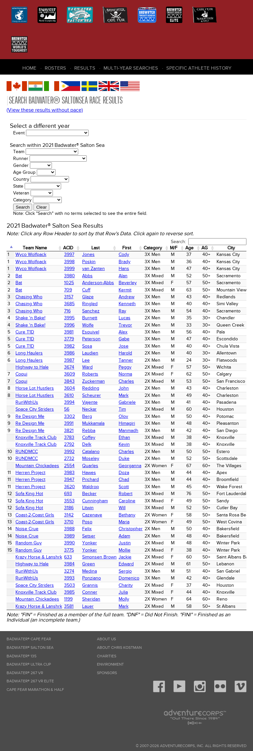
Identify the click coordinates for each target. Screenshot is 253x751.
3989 (69, 536)
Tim (122, 409)
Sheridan (91, 599)
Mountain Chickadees (37, 465)
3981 (69, 332)
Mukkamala (93, 423)
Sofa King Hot (29, 493)
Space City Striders (34, 409)
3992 (69, 451)
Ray (122, 311)
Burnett (89, 318)
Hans (124, 268)
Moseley (90, 458)
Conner (89, 592)
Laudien (90, 353)
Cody (124, 254)
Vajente (90, 402)
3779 (69, 339)
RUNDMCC (26, 451)
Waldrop (90, 486)
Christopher (131, 529)
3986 (69, 353)
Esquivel (90, 332)
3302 (69, 416)
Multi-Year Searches (131, 68)
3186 (69, 508)
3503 (69, 585)
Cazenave (92, 515)
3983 (69, 472)
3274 (69, 571)
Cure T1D (24, 332)
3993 (69, 578)
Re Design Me (29, 416)
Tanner (126, 360)
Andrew (126, 297)
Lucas (124, 318)
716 (67, 311)
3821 (69, 430)
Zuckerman (93, 381)
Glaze (88, 297)
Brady (124, 261)
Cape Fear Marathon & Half (35, 690)
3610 (69, 395)
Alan (123, 276)
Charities (106, 656)
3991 (69, 423)
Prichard (90, 479)
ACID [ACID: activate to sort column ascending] (68, 248)
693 (68, 493)
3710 (69, 522)
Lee (86, 360)
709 (68, 290)
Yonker (89, 543)
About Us (106, 639)
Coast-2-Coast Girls (34, 515)
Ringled (90, 304)
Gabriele (127, 402)
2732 (69, 458)
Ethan (124, 437)
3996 (69, 325)
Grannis (90, 585)
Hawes (89, 472)
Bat (18, 276)
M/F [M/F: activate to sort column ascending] (173, 248)
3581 (69, 606)
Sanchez (91, 311)
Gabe (124, 339)
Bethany (127, 515)
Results (84, 68)
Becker (89, 493)
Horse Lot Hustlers (34, 388)
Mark (123, 395)
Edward (126, 564)
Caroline (127, 501)
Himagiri (127, 423)
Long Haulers (29, 353)
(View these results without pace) (45, 110)
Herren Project (30, 472)
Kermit (125, 290)
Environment (110, 664)
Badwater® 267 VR (25, 673)
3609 (69, 374)
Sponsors (107, 673)
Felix (87, 529)
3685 (69, 304)
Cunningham (95, 501)
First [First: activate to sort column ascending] (126, 248)
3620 (69, 486)
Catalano (91, 451)
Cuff (86, 290)
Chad (124, 479)
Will (122, 508)
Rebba (88, 430)
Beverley (128, 282)
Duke (124, 458)
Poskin (89, 261)
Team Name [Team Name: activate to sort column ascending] (35, 248)
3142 (69, 515)
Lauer (88, 606)
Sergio (125, 571)
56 (66, 409)
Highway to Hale (32, 367)
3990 (69, 543)
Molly (124, 599)
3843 (69, 381)
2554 (69, 465)
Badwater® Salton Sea (30, 648)
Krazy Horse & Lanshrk (38, 557)
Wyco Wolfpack (30, 254)
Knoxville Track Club (36, 437)
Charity (126, 585)
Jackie (125, 557)
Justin (125, 543)
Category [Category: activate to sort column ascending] (153, 248)
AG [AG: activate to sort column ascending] (204, 248)
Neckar (89, 409)
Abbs (87, 276)
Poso (87, 522)
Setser (88, 536)
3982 (69, 346)
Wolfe (88, 325)
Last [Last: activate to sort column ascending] (95, 248)
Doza (124, 472)
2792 (69, 444)
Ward (87, 367)
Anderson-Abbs (98, 282)
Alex (123, 332)
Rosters (55, 68)
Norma (125, 374)
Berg (87, 416)
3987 (69, 360)
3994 (69, 402)
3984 (69, 564)
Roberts (90, 374)
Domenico (129, 578)
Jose (123, 346)
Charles (126, 381)
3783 (69, 437)
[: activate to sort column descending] (10, 248)
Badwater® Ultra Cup (29, 664)
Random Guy (28, 543)
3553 (69, 501)
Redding (90, 388)
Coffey (88, 437)
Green (88, 564)
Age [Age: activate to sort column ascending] (189, 248)
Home (29, 68)
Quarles (90, 465)
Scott (124, 486)
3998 (69, 261)
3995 (69, 318)
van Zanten (93, 268)
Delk (86, 444)
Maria (124, 522)
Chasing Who (28, 297)
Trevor (125, 325)
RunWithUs (26, 402)
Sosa (87, 346)
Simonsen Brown (99, 557)
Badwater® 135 (21, 656)
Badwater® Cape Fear (29, 639)
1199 (68, 599)
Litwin (88, 508)
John (124, 388)
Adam (124, 536)
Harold (125, 353)
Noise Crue (26, 529)
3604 (69, 388)
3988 (69, 529)
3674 (69, 367)
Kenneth (127, 304)
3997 (69, 254)
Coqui (21, 374)
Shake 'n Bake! (30, 318)
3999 (69, 268)
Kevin (124, 444)
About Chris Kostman (119, 648)
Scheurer (91, 395)
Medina (89, 571)
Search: (208, 241)
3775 (69, 550)
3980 (69, 276)
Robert (125, 493)
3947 (69, 479)
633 (68, 557)
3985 (69, 592)
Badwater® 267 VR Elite (30, 681)
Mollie (124, 550)
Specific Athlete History (198, 68)
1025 (69, 282)
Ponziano (91, 578)
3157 (68, 297)
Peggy (125, 367)
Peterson (91, 339)
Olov (123, 416)
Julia (123, 592)
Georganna (130, 465)
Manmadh (128, 430)
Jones (88, 254)
